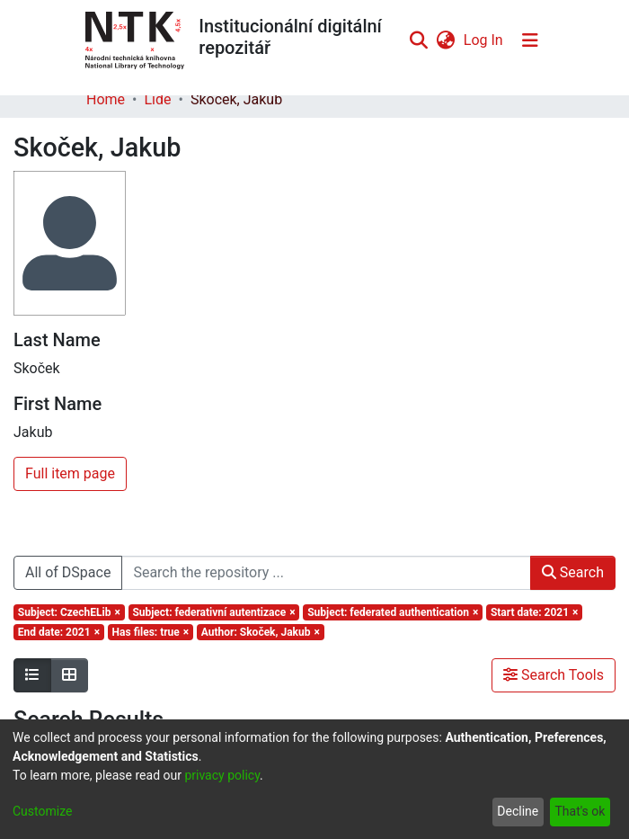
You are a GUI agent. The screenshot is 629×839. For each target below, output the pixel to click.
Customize (42, 811)
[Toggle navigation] (530, 40)
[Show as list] (32, 675)
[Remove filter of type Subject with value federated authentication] (393, 612)
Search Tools (553, 674)
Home (105, 99)
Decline (517, 811)
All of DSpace (68, 572)
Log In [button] (484, 40)
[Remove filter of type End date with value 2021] (58, 632)
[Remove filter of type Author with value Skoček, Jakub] (260, 632)
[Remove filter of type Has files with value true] (150, 632)
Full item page (70, 473)
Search (573, 572)
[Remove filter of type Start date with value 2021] (534, 612)
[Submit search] (418, 40)
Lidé (157, 99)
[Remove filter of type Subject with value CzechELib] (69, 612)
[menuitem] (445, 40)
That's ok (579, 811)
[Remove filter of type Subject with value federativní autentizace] (214, 612)
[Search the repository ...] (325, 573)
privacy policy (222, 775)
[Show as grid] (69, 675)
